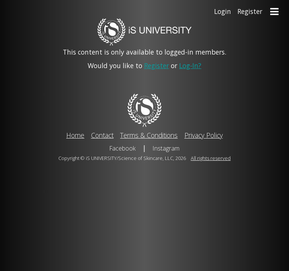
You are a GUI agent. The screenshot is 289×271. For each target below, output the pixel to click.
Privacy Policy (203, 135)
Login (222, 11)
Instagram (166, 148)
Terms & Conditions (149, 135)
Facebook (122, 148)
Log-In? (190, 65)
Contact (102, 135)
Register (249, 11)
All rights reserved (211, 158)
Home (75, 135)
